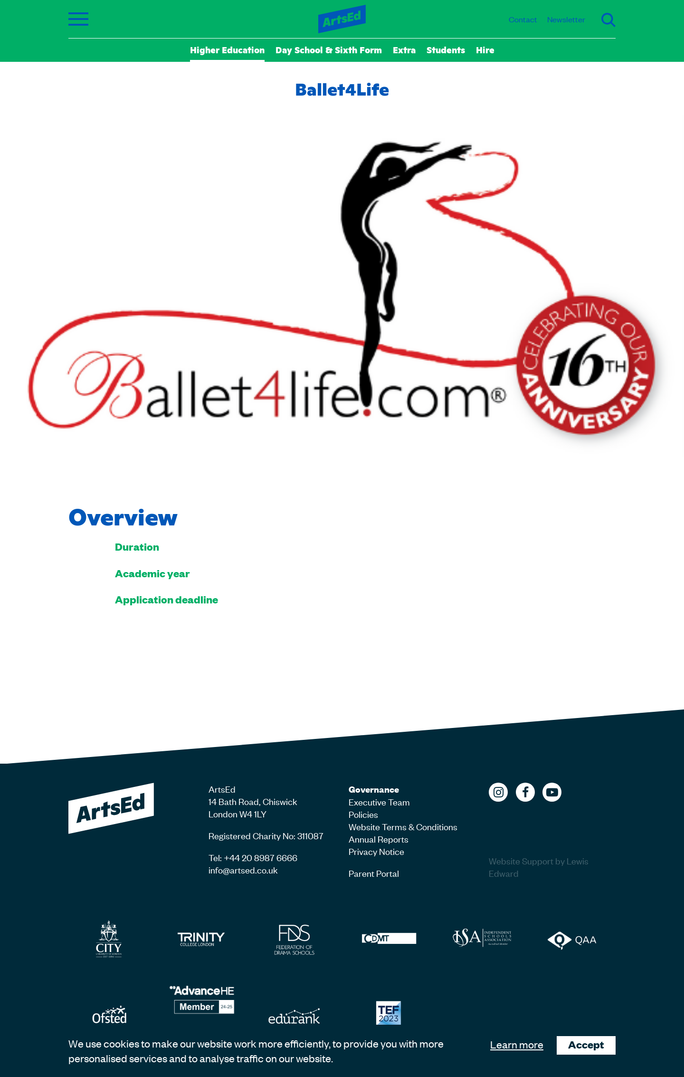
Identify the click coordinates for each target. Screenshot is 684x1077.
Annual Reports (378, 838)
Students (446, 49)
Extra (404, 49)
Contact (523, 19)
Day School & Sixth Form (329, 49)
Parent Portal (374, 873)
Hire (485, 49)
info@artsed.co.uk (243, 869)
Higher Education (227, 49)
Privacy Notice (376, 851)
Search (608, 20)
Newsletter (566, 19)
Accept (586, 1044)
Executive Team (379, 801)
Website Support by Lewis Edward (539, 866)
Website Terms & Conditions (403, 826)
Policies (363, 814)
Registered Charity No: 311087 (266, 835)
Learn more (516, 1044)
